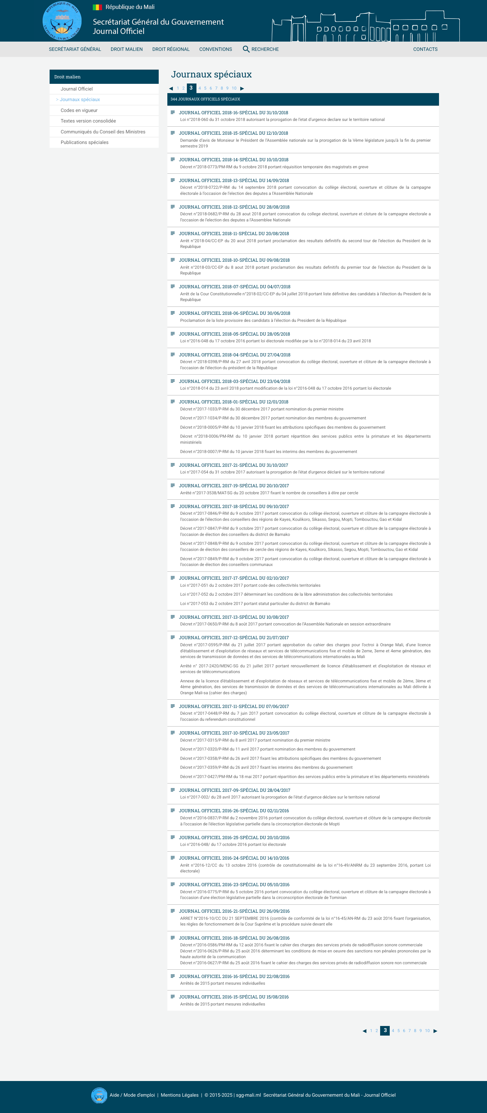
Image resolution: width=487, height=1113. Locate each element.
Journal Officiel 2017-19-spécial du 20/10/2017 (232, 485)
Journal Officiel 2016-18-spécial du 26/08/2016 (233, 938)
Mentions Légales (180, 1095)
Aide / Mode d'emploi (132, 1095)
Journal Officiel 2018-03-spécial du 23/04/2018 (233, 381)
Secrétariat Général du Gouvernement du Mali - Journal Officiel (328, 1095)
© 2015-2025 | (220, 1095)
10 (234, 88)
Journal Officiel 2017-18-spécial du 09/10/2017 (232, 506)
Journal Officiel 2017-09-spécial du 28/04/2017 (233, 790)
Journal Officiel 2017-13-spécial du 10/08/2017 (232, 617)
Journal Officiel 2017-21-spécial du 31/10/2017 (232, 465)
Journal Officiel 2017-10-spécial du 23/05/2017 (233, 733)
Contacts (425, 49)
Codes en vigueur (79, 110)
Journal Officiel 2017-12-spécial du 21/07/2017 (232, 637)
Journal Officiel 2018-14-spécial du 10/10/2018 (232, 159)
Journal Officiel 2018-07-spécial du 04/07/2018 (233, 286)
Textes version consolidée (88, 121)
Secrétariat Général (75, 49)
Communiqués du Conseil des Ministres (103, 132)
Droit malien (127, 49)
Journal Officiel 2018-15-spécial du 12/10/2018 (232, 133)
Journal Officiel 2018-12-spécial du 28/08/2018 (233, 207)
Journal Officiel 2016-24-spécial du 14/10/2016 (232, 858)
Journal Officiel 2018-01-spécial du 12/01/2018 (232, 402)
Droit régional (171, 49)
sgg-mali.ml (248, 1095)
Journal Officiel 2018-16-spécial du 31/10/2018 (232, 112)
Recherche (260, 49)
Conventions (215, 49)
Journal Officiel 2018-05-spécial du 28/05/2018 (233, 334)
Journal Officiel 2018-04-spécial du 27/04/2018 (233, 355)
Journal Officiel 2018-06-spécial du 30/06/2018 (233, 313)
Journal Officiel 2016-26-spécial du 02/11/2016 (232, 810)
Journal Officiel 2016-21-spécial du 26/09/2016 (233, 911)
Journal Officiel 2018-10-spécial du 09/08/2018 (233, 260)
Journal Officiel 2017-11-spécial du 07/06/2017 (232, 706)
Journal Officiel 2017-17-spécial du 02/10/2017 (232, 578)
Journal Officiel (77, 89)
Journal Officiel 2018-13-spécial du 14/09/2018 (232, 180)
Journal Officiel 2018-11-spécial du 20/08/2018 (232, 233)
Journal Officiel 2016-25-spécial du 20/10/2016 (233, 837)
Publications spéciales (84, 142)
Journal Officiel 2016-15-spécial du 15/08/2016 (232, 997)
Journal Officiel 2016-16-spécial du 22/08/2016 (233, 976)
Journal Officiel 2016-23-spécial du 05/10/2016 (233, 884)
